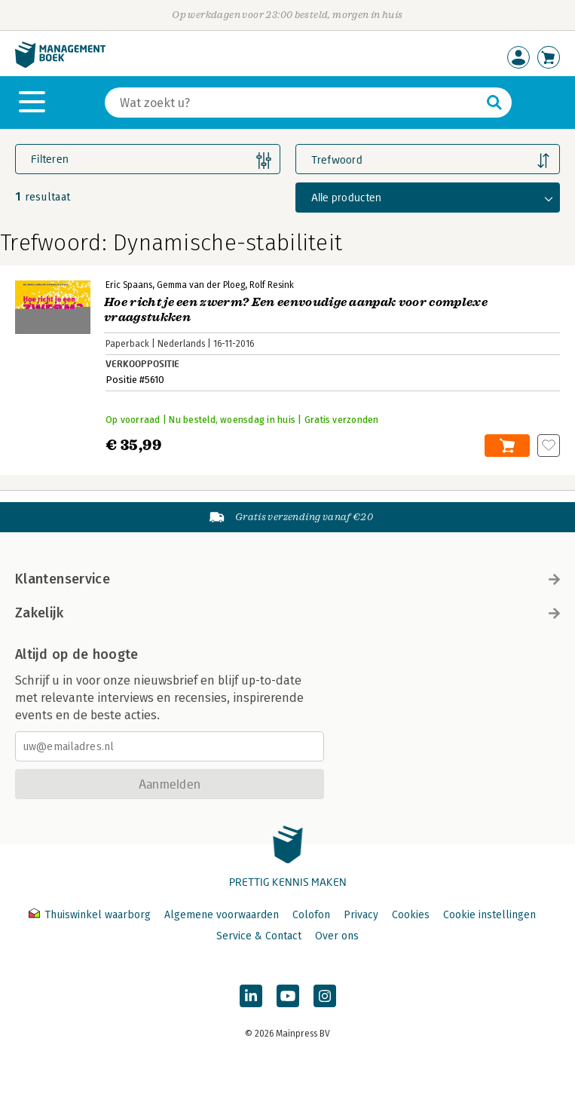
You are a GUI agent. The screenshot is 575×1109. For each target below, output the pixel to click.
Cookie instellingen (489, 914)
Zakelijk (287, 613)
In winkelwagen (507, 445)
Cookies (411, 914)
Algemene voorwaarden (221, 914)
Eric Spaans (129, 285)
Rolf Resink (271, 285)
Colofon (311, 914)
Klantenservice (287, 579)
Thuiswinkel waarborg (91, 914)
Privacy (361, 914)
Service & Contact (258, 936)
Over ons (337, 936)
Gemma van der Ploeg (201, 285)
